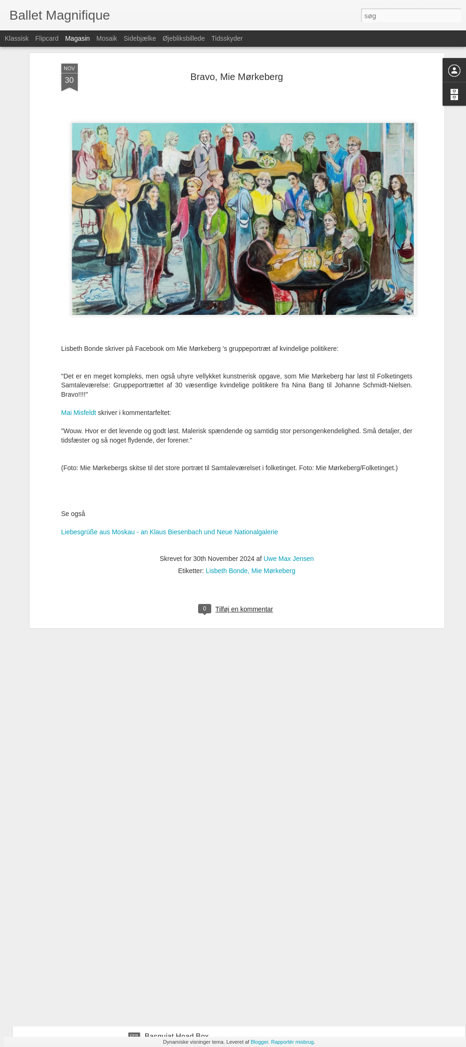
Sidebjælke (140, 38)
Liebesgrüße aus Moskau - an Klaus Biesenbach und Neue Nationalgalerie (169, 433)
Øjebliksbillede (184, 38)
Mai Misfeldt (78, 314)
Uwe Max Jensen (289, 460)
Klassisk (17, 38)
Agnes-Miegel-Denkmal (183, 930)
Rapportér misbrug (292, 1042)
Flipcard (47, 38)
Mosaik (106, 38)
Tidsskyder (227, 38)
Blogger (259, 1042)
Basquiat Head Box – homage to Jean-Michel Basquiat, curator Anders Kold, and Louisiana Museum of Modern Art (220, 832)
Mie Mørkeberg (273, 472)
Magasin (77, 38)
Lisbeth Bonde (227, 472)
